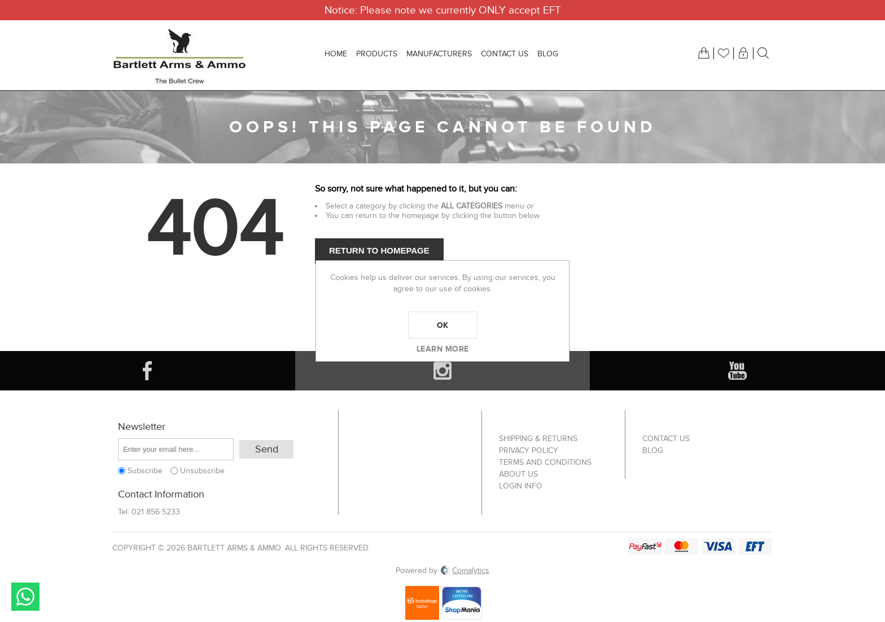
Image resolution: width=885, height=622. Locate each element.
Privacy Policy (528, 450)
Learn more (443, 348)
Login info (520, 486)
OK (443, 325)
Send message (25, 597)
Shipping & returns (538, 438)
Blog (652, 450)
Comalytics (465, 570)
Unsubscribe (202, 471)
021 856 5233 (156, 512)
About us (518, 474)
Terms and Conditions (545, 462)
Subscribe (145, 471)
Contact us (666, 438)
